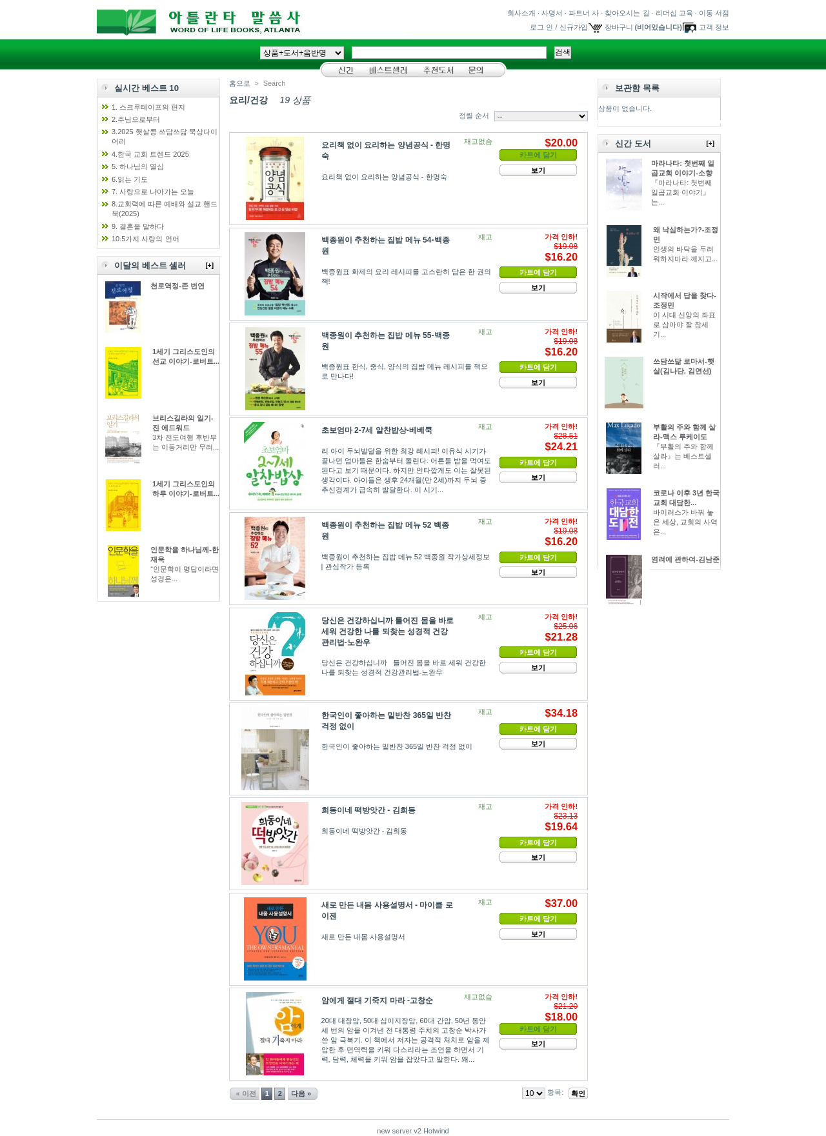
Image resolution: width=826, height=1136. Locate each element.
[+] (210, 265)
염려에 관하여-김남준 (685, 559)
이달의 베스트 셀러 (150, 265)
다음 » (301, 1093)
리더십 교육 (674, 13)
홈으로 (239, 83)
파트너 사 (584, 13)
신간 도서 (633, 143)
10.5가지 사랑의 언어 (145, 239)
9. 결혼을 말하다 (138, 226)
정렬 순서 (474, 115)
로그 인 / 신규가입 (558, 27)
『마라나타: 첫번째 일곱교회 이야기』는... (681, 192)
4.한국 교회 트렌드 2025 (150, 154)
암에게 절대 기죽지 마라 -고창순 (377, 1000)
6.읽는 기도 (130, 179)
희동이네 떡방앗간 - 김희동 (368, 810)
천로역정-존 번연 (177, 286)
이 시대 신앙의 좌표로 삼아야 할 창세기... (684, 324)
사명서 (552, 13)
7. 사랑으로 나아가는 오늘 (153, 191)
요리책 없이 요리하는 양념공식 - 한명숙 (384, 177)
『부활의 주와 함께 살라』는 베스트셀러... (683, 456)
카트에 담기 (538, 272)
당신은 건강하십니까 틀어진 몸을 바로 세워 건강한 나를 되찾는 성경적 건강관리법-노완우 (387, 631)
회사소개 (521, 13)
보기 (538, 170)
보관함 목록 (637, 88)
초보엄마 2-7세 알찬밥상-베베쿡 (376, 430)
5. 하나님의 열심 (138, 166)
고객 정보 (714, 27)
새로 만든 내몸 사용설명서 (363, 937)
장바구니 (619, 27)
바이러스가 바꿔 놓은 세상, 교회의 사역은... (685, 521)
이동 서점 (714, 13)
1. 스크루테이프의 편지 (148, 107)
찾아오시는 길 (627, 13)
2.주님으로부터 (136, 119)
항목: (555, 1092)
